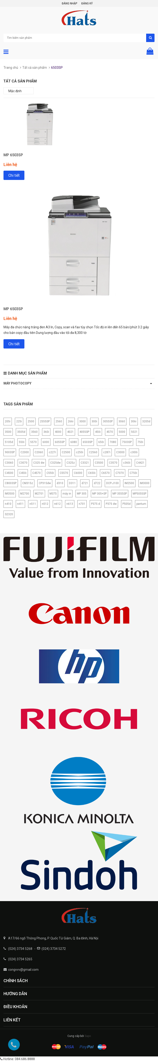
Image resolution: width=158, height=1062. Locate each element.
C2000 (24, 452)
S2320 (9, 514)
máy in (67, 493)
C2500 (66, 452)
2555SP (45, 421)
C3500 (99, 462)
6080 (73, 442)
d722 (97, 483)
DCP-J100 (112, 483)
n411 (20, 503)
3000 (82, 421)
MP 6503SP (13, 155)
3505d (21, 431)
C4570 (36, 473)
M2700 (24, 493)
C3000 (120, 452)
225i (19, 421)
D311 (72, 483)
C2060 (39, 452)
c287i (106, 452)
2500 (31, 421)
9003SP (10, 452)
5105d (9, 442)
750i (140, 442)
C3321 (85, 462)
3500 (8, 431)
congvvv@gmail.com (23, 969)
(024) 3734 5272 (54, 949)
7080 (113, 442)
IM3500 (9, 493)
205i (7, 421)
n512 (45, 503)
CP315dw (45, 483)
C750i (133, 473)
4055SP (84, 431)
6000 (46, 442)
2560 (59, 421)
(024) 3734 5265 (20, 959)
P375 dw (111, 503)
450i (98, 431)
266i (70, 421)
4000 (58, 431)
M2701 (39, 493)
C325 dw (38, 462)
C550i (50, 473)
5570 (33, 442)
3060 (121, 421)
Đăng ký (87, 3)
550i (21, 442)
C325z (70, 462)
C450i (22, 473)
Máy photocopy (17, 383)
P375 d (95, 503)
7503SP (127, 442)
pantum (141, 503)
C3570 (113, 462)
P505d (126, 503)
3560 (34, 431)
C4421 (140, 462)
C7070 (119, 473)
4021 (70, 431)
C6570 (105, 473)
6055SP (60, 442)
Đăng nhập (69, 3)
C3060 (9, 462)
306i (133, 421)
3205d (146, 421)
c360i (126, 462)
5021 (134, 431)
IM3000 (144, 483)
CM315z (27, 483)
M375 (53, 493)
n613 (69, 503)
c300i (134, 452)
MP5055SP (139, 493)
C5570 (64, 473)
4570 (109, 431)
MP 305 (81, 493)
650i (101, 442)
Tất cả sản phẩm (34, 67)
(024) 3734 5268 (20, 949)
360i (46, 431)
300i (94, 421)
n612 (57, 503)
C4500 (9, 473)
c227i (52, 452)
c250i (79, 452)
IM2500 (129, 483)
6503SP (87, 442)
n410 (8, 503)
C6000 (78, 473)
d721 (85, 483)
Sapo (88, 1036)
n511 (33, 503)
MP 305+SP (99, 493)
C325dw (55, 462)
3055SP (108, 421)
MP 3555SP (119, 493)
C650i (91, 473)
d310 (60, 483)
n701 (82, 503)
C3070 (23, 462)
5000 (122, 431)
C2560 (93, 452)
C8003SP (10, 483)
